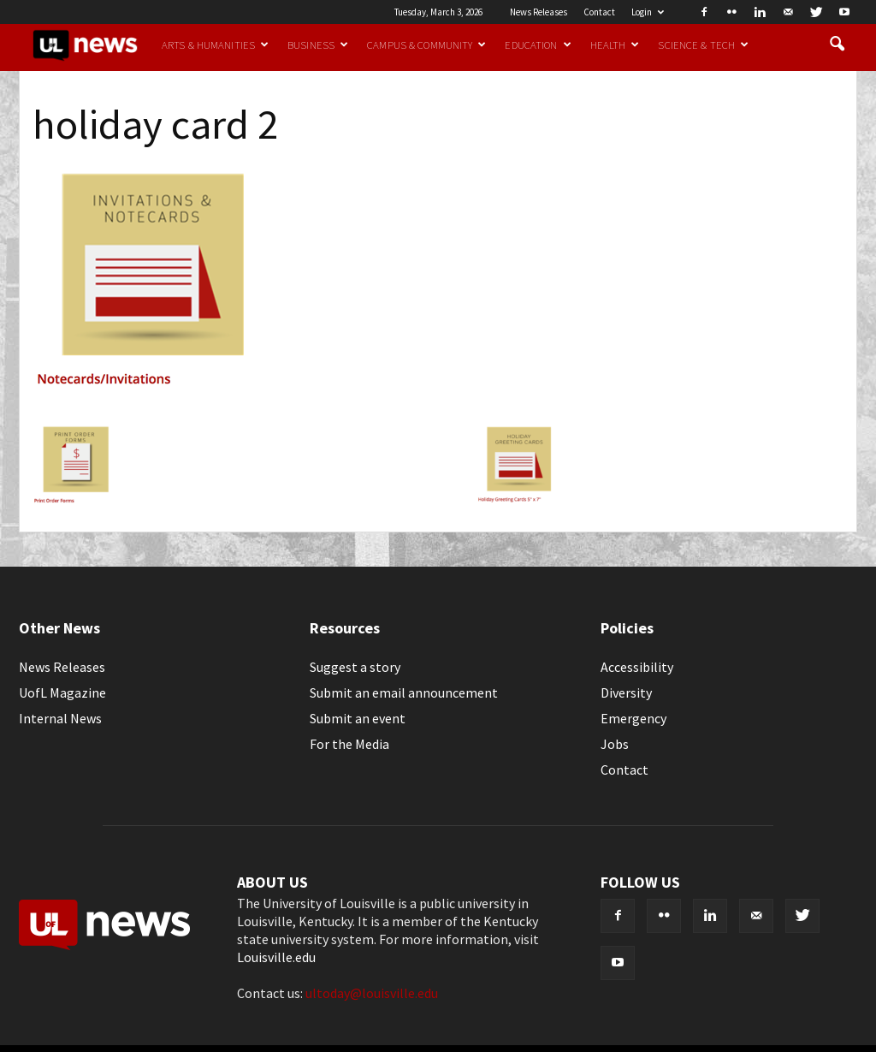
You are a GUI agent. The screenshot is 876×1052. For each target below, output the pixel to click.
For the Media (349, 743)
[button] (836, 44)
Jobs (615, 743)
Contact (599, 12)
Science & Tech (703, 44)
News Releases (538, 12)
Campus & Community (426, 44)
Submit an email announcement (404, 692)
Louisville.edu (276, 957)
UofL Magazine (62, 692)
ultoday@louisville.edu (371, 992)
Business (317, 44)
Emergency (633, 718)
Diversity (626, 692)
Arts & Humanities (215, 44)
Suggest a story (355, 666)
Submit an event (357, 718)
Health (615, 44)
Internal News (60, 718)
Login (647, 12)
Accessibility (637, 666)
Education (538, 44)
